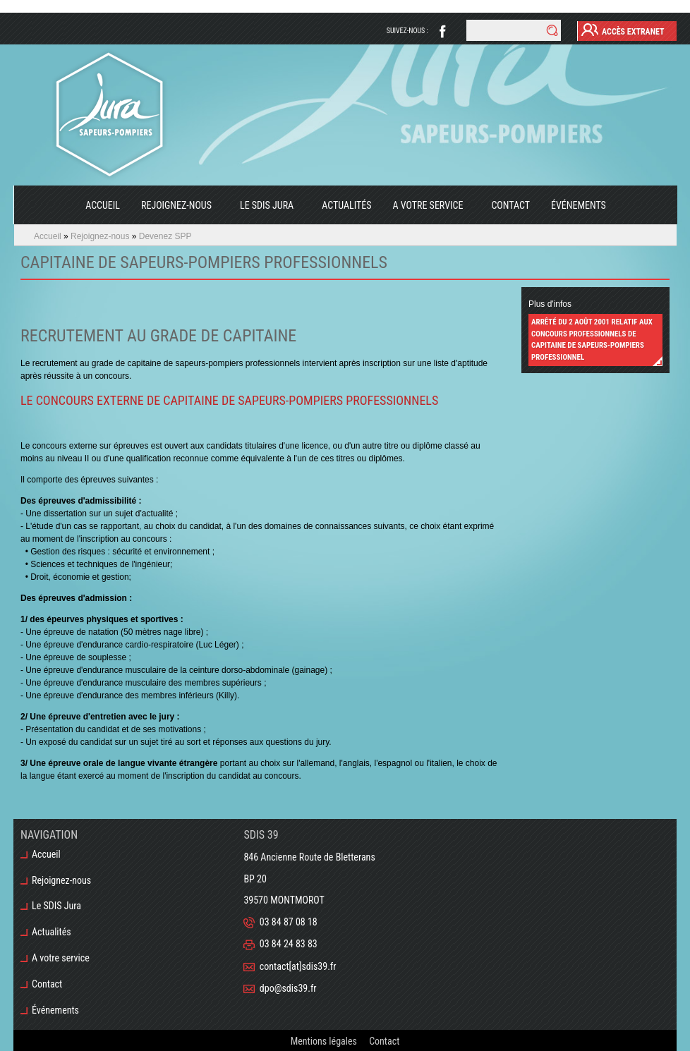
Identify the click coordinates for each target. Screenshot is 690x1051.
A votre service (422, 212)
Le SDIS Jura (261, 212)
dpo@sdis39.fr (288, 988)
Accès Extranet (623, 29)
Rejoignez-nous (171, 212)
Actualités (346, 205)
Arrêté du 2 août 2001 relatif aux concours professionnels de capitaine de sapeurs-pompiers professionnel (592, 339)
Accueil (102, 205)
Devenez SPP (165, 236)
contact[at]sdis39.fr (298, 966)
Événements (578, 205)
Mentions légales (324, 1040)
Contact (510, 205)
